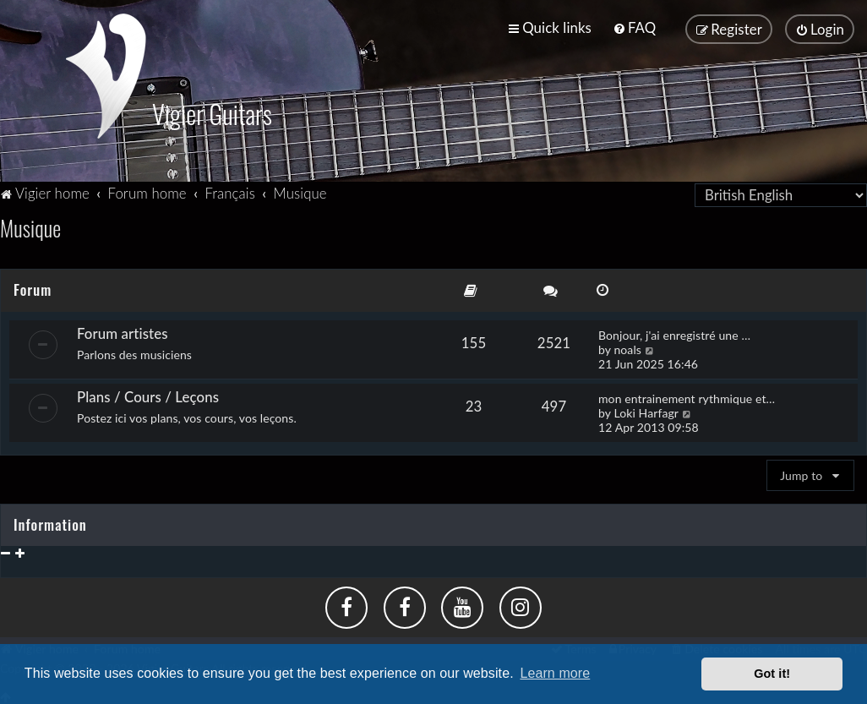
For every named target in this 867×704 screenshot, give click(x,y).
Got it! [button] (772, 673)
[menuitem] (634, 27)
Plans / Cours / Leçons (148, 394)
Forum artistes (122, 331)
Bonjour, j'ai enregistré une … (674, 332)
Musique (30, 226)
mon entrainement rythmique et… (686, 396)
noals (627, 347)
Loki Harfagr (646, 410)
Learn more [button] (555, 673)
